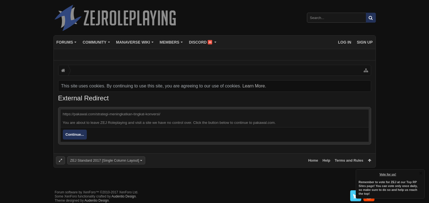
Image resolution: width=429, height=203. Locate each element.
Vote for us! (388, 174)
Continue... (75, 134)
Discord (200, 42)
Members (169, 42)
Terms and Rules (349, 160)
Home (313, 160)
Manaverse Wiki (133, 42)
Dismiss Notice (421, 173)
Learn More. (254, 86)
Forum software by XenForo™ (96, 188)
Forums (64, 42)
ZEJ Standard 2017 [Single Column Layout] (104, 160)
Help (326, 160)
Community (94, 42)
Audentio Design (124, 192)
